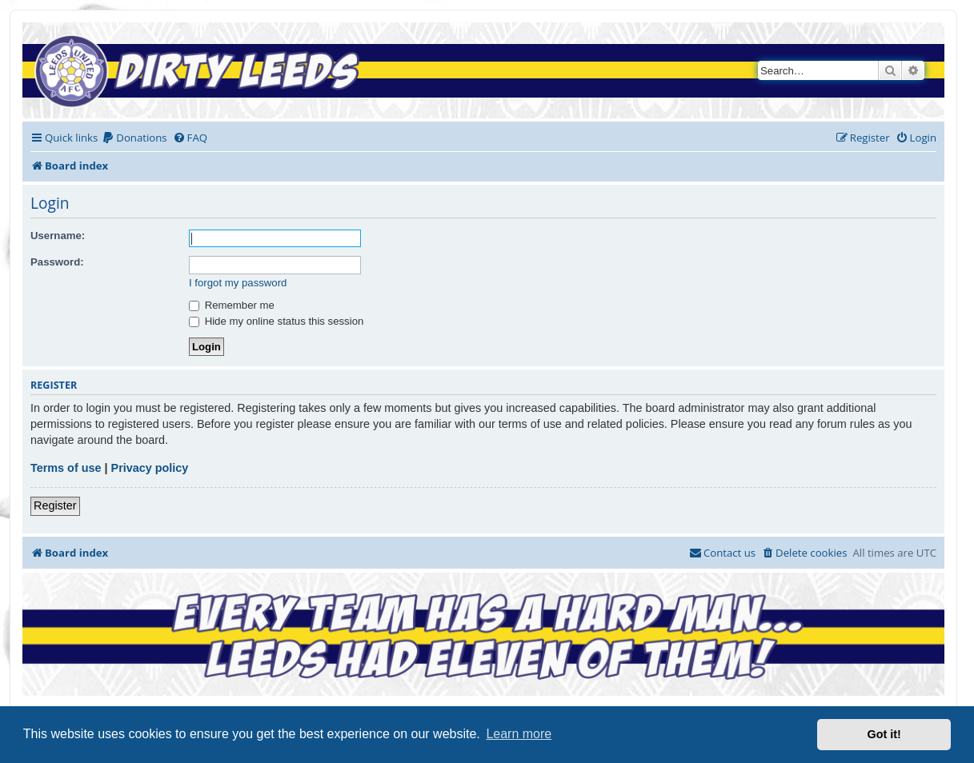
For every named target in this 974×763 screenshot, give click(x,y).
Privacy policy (150, 467)
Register (55, 505)
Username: (57, 236)
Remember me (232, 305)
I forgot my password (238, 283)
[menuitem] (134, 138)
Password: (57, 262)
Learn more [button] (518, 734)
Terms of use (66, 467)
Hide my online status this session (276, 321)
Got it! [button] (884, 734)
